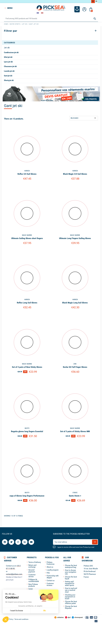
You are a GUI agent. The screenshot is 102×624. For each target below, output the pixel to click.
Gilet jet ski (8, 57)
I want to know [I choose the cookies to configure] (16, 611)
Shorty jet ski (9, 80)
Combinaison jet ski (11, 52)
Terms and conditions (21, 619)
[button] (5, 619)
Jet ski (7, 47)
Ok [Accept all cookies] (44, 611)
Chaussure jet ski (10, 66)
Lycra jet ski (8, 62)
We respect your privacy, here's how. (18, 602)
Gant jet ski (8, 76)
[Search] (51, 19)
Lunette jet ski (9, 71)
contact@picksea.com (14, 574)
